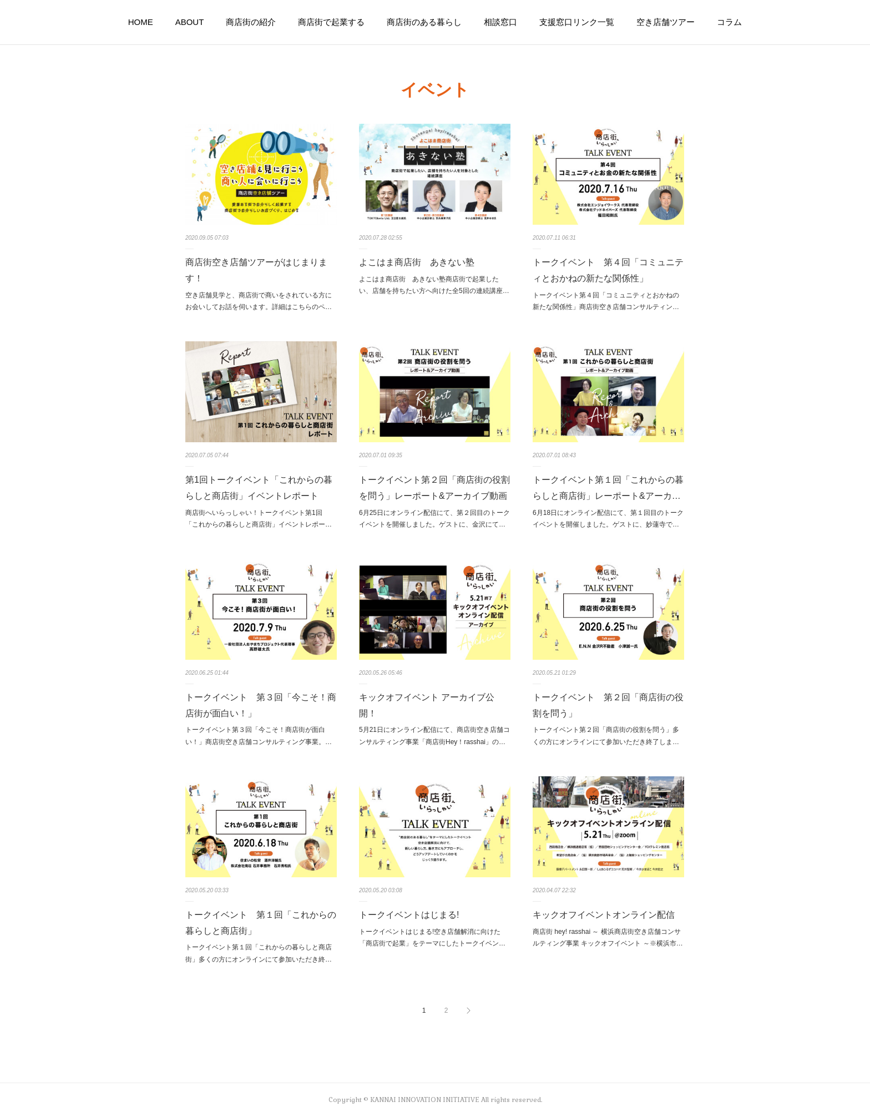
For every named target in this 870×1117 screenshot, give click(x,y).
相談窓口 (500, 22)
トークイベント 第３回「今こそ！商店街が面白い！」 (260, 705)
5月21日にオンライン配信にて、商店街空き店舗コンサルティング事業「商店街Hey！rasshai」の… (434, 736)
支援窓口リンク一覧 (576, 22)
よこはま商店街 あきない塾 (416, 262)
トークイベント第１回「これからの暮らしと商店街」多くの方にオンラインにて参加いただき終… (258, 953)
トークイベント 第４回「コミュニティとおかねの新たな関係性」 (608, 270)
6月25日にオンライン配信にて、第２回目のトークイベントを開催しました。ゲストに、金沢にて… (434, 519)
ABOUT (189, 22)
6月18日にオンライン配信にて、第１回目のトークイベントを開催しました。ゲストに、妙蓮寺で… (608, 519)
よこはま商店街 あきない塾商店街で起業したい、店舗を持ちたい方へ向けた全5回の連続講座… (434, 285)
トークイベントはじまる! (409, 914)
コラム (729, 22)
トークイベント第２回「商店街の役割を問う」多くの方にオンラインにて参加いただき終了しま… (606, 736)
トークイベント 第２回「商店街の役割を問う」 (608, 705)
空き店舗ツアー (665, 22)
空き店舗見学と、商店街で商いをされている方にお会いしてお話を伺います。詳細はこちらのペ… (258, 301)
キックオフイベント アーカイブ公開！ (426, 705)
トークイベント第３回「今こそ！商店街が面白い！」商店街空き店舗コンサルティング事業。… (258, 736)
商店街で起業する (331, 22)
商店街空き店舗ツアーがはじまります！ (256, 270)
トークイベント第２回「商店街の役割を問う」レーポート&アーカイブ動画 (434, 488)
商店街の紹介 (251, 22)
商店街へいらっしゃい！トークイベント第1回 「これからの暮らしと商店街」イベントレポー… (258, 519)
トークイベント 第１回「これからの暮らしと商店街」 (260, 923)
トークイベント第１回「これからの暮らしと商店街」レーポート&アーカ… (608, 488)
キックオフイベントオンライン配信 (604, 914)
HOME (140, 22)
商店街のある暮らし (424, 22)
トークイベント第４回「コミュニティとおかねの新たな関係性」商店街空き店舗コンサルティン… (606, 301)
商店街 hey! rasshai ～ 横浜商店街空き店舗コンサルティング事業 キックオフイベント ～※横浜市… (608, 938)
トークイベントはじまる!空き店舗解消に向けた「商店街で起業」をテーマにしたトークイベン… (432, 938)
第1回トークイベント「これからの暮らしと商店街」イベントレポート (258, 488)
